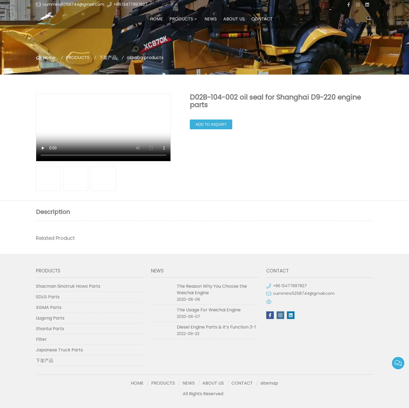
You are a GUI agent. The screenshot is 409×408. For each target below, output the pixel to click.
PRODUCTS (181, 19)
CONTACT (262, 19)
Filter (41, 339)
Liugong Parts (50, 318)
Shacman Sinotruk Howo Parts (68, 286)
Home (49, 57)
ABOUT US (234, 19)
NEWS (211, 19)
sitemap (269, 383)
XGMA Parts (48, 307)
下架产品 (107, 57)
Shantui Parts (50, 329)
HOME (156, 19)
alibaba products (145, 57)
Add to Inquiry (211, 124)
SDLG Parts (48, 297)
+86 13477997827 (130, 4)
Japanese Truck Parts (59, 350)
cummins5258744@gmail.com (73, 4)
